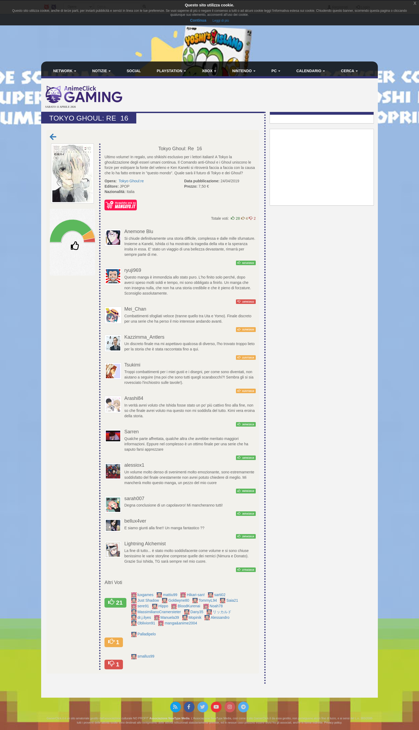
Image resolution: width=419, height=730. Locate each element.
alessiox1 (134, 465)
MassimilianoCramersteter (159, 612)
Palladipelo (147, 634)
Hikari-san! (196, 595)
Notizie (101, 71)
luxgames (145, 595)
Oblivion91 (146, 623)
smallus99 (146, 656)
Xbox (209, 71)
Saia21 (232, 600)
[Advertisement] (265, 96)
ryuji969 (132, 270)
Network (64, 71)
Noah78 (217, 606)
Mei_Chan (135, 309)
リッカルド (222, 612)
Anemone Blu (138, 231)
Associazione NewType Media (169, 718)
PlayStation (171, 71)
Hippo (163, 606)
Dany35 (197, 612)
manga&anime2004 (181, 623)
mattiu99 (171, 595)
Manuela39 (170, 617)
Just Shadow (148, 600)
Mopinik (195, 617)
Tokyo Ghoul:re (131, 181)
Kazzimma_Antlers (144, 337)
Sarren (131, 431)
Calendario (310, 71)
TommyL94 (208, 600)
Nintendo (243, 71)
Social (134, 71)
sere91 (143, 606)
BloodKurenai (189, 606)
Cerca (349, 71)
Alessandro (220, 617)
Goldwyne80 (179, 600)
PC (275, 71)
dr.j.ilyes (144, 617)
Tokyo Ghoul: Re (176, 148)
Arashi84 (133, 398)
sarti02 (220, 595)
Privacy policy (332, 722)
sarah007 (134, 498)
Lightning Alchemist (145, 543)
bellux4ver (135, 521)
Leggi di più (220, 20)
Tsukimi (132, 365)
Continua (198, 20)
